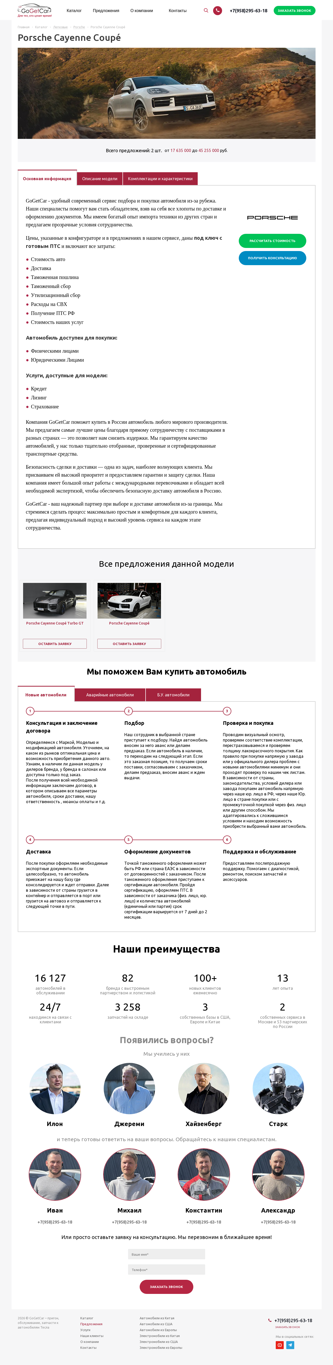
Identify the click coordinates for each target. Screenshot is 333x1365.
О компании (89, 1341)
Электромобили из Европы (161, 1347)
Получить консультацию (272, 258)
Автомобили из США (156, 1324)
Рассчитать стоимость (273, 241)
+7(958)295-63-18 (248, 10)
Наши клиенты (91, 1336)
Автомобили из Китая (157, 1318)
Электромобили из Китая (160, 1336)
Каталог (86, 1318)
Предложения (91, 1324)
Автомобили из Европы (158, 1330)
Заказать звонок (287, 1327)
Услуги (85, 1330)
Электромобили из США (159, 1341)
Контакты (88, 1347)
